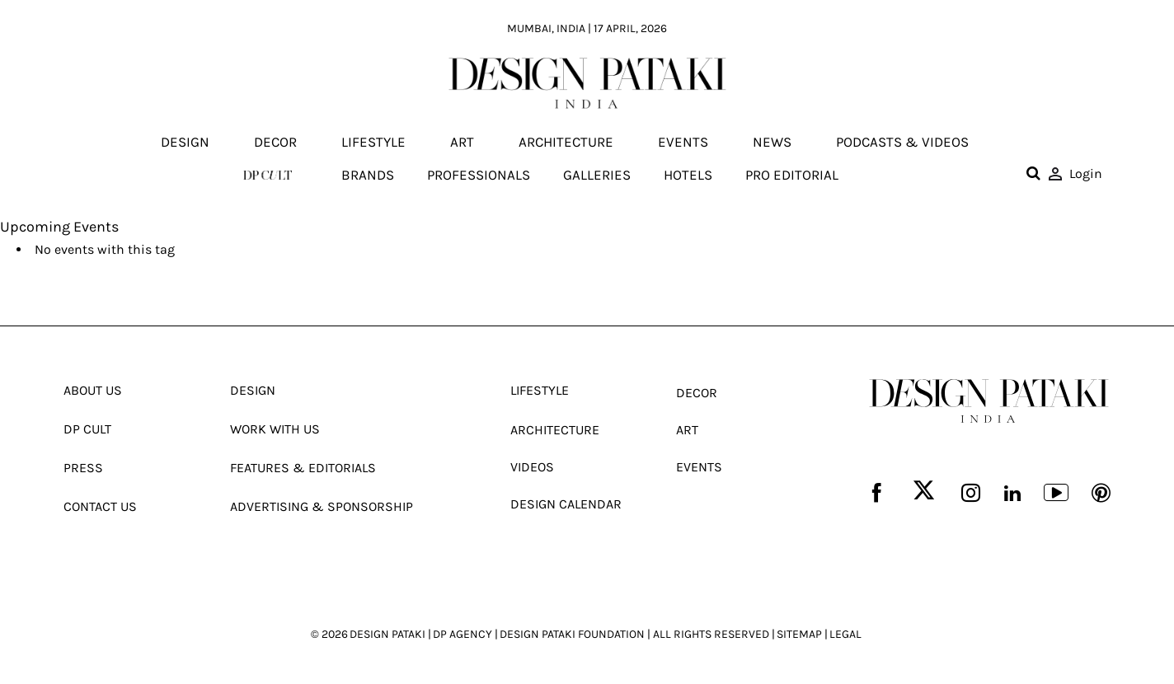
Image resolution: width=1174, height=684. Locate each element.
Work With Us (275, 429)
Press (83, 468)
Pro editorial (791, 174)
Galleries (597, 174)
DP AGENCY (462, 634)
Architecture (566, 142)
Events (683, 142)
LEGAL (845, 634)
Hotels (688, 174)
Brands (367, 174)
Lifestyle (373, 142)
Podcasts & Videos (902, 142)
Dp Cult (87, 429)
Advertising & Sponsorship (321, 506)
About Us (92, 390)
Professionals (478, 174)
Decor (275, 142)
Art (462, 142)
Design (185, 142)
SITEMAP (799, 634)
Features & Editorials (303, 468)
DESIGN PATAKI (387, 634)
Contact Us (100, 506)
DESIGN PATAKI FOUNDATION (572, 634)
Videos (532, 467)
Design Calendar (566, 504)
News (772, 142)
